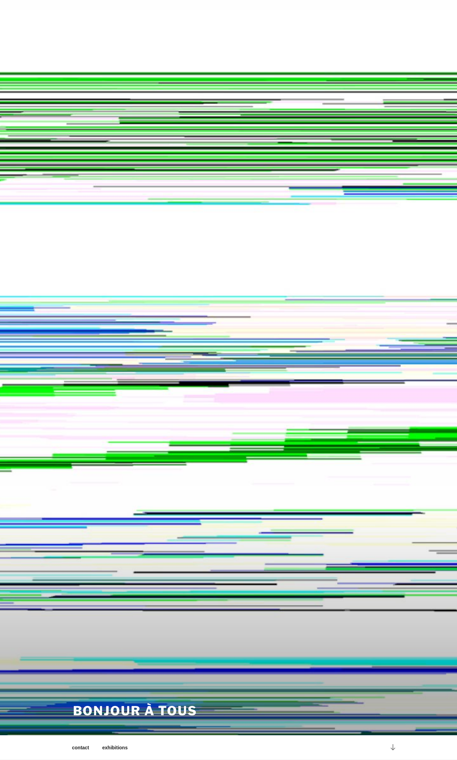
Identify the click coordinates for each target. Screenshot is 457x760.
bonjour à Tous (135, 710)
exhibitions (115, 747)
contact (80, 747)
